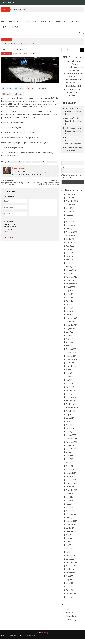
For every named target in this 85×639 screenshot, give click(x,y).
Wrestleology (74, 22)
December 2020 (71, 397)
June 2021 (69, 376)
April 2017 (69, 548)
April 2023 (69, 301)
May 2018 (69, 504)
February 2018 (71, 514)
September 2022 (72, 325)
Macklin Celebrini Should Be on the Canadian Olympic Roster (74, 92)
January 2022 (71, 352)
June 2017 (69, 542)
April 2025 (69, 218)
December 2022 (71, 315)
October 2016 (70, 569)
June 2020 (70, 418)
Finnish (10, 162)
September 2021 (71, 366)
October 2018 (70, 487)
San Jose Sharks (51, 162)
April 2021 (69, 383)
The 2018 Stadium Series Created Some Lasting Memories (73, 141)
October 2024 (70, 239)
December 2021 (71, 356)
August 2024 (70, 246)
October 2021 (70, 363)
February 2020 (71, 432)
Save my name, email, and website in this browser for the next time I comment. (10, 227)
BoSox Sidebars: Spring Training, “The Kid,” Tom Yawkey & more (15, 183)
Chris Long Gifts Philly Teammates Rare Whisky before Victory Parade (46, 183)
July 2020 (69, 414)
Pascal (67, 148)
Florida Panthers (19, 162)
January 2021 (70, 394)
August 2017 (70, 535)
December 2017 (71, 521)
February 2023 (71, 308)
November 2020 (71, 401)
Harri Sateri (36, 162)
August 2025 (70, 204)
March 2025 (70, 222)
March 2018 (70, 511)
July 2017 (69, 538)
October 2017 (70, 528)
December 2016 (71, 562)
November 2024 (71, 235)
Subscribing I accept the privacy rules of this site (71, 176)
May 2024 (69, 256)
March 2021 (70, 387)
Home (3, 22)
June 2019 (69, 459)
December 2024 (71, 232)
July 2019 (69, 456)
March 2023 (70, 304)
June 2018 (69, 500)
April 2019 (69, 466)
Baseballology (30, 22)
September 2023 (72, 284)
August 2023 (70, 287)
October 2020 (71, 404)
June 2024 (69, 253)
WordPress (13, 635)
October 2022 (70, 321)
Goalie (28, 162)
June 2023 (70, 294)
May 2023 (69, 297)
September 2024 (71, 242)
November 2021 (71, 359)
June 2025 (70, 211)
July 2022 (69, 332)
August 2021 (70, 370)
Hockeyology (14, 22)
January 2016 (71, 597)
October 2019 (70, 445)
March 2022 (70, 346)
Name (63, 159)
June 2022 (70, 335)
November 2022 (71, 318)
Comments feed (71, 616)
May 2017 (69, 545)
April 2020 (69, 425)
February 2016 (71, 593)
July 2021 (69, 373)
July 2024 (69, 249)
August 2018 (70, 493)
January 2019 (71, 476)
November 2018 (71, 483)
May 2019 (69, 462)
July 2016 (69, 579)
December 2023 (71, 273)
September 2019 (71, 449)
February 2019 (71, 473)
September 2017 (71, 531)
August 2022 (70, 328)
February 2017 (71, 555)
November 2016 (71, 566)
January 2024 (71, 270)
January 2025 (71, 229)
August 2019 (70, 452)
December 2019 (71, 438)
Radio (5, 27)
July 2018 (69, 497)
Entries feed (70, 612)
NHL (43, 162)
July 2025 (69, 208)
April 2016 (69, 590)
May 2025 (69, 215)
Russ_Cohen (17, 54)
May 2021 (69, 380)
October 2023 (70, 280)
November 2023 (71, 277)
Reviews (15, 27)
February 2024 (71, 266)
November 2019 (71, 442)
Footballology (46, 22)
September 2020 (72, 407)
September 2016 (71, 573)
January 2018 (71, 518)
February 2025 (71, 225)
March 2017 (70, 552)
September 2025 (72, 201)
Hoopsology (60, 22)
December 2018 (71, 480)
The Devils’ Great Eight (73, 86)
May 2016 (69, 586)
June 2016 (69, 583)
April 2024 (69, 260)
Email (63, 167)
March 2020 (70, 428)
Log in (68, 609)
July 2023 (69, 290)
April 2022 (69, 342)
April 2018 (69, 507)
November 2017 (71, 524)
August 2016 (70, 576)
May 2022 (69, 339)
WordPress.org (71, 619)
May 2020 (69, 421)
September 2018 (71, 490)
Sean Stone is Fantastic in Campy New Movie (73, 111)
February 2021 (71, 390)
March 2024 (70, 263)
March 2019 (70, 469)
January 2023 (71, 311)
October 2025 (70, 198)
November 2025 (71, 194)
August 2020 (70, 411)
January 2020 (71, 435)
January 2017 (70, 559)
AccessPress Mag (29, 635)
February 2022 (71, 349)
